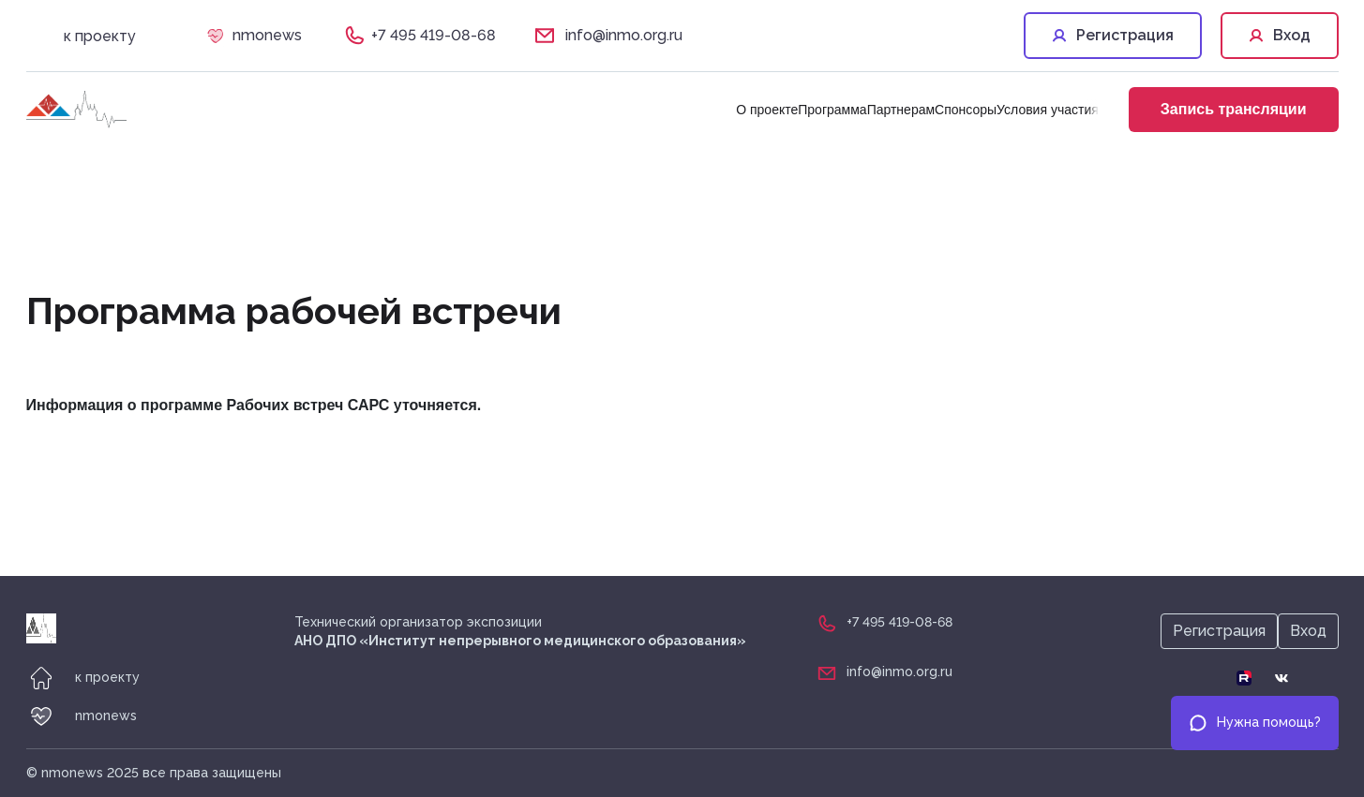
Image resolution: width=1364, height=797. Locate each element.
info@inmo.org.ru (623, 35)
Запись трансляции (1234, 109)
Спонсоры (966, 109)
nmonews (267, 35)
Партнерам (901, 109)
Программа (832, 109)
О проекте (767, 109)
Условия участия (1048, 109)
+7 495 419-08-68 (433, 35)
